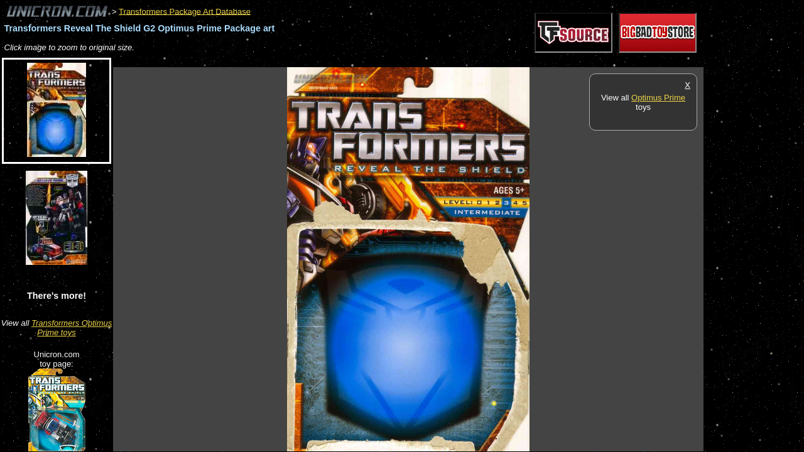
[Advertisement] (341, 60)
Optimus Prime (658, 97)
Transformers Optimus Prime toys (71, 327)
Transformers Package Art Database (185, 11)
